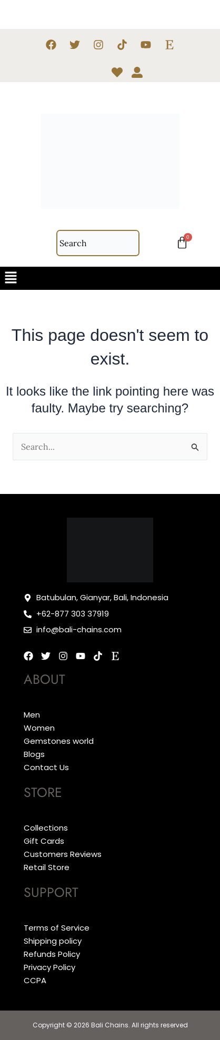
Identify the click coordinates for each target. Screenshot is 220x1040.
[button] (110, 278)
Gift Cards (44, 840)
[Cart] (182, 243)
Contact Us (46, 767)
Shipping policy (53, 940)
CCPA (35, 980)
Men (32, 714)
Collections (46, 827)
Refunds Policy (52, 954)
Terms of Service (56, 927)
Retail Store (46, 867)
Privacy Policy (49, 967)
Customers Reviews (63, 854)
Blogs (34, 754)
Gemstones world (59, 740)
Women (39, 727)
